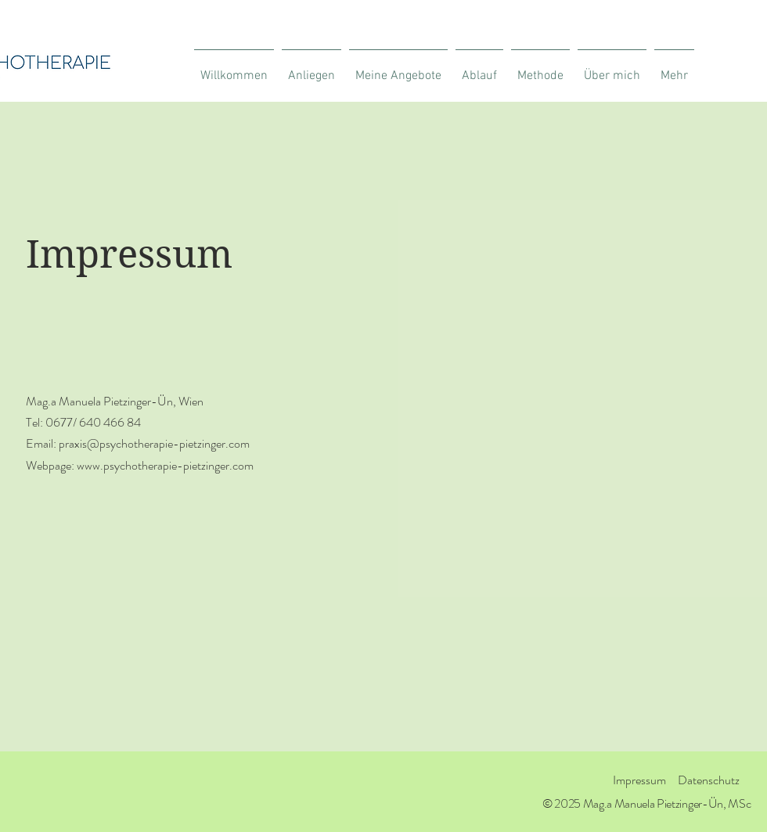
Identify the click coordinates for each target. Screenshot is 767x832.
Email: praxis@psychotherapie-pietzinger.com (138, 443)
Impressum (639, 780)
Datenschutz (709, 780)
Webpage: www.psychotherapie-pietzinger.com (140, 465)
